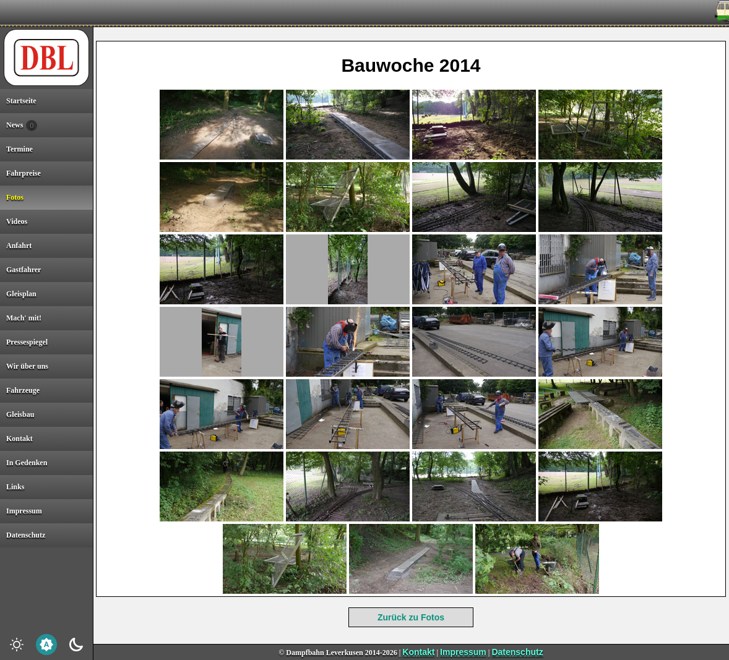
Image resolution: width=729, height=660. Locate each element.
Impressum (463, 652)
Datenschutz (517, 652)
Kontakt (418, 652)
